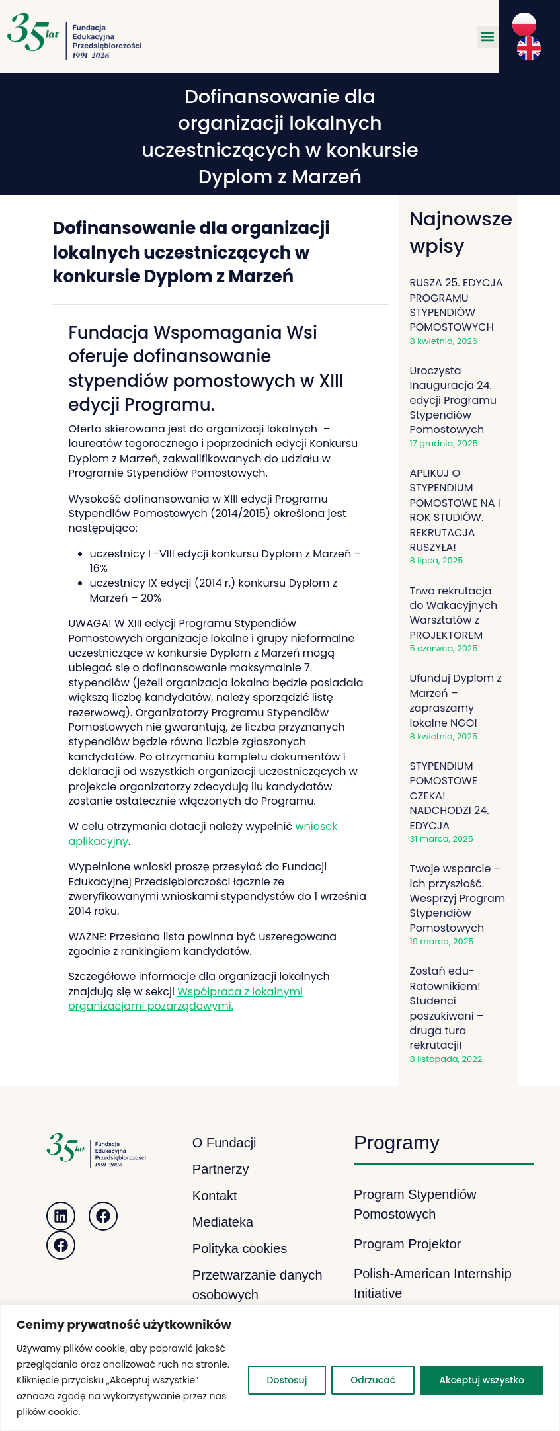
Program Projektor (407, 1244)
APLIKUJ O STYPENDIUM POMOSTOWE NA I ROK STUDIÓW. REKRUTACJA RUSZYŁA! (455, 510)
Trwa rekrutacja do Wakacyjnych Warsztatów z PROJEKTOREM (454, 613)
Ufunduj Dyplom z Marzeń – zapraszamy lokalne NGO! (456, 700)
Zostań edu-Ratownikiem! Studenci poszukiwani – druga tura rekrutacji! (447, 1008)
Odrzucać (372, 1380)
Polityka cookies (239, 1248)
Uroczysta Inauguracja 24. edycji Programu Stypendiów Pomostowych (453, 400)
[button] (488, 37)
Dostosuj (287, 1380)
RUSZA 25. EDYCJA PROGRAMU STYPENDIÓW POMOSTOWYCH (456, 305)
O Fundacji (224, 1142)
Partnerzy (220, 1169)
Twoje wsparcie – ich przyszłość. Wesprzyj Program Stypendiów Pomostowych (458, 898)
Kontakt (214, 1195)
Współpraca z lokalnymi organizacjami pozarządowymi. (186, 999)
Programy (397, 1142)
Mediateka (222, 1222)
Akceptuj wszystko (481, 1380)
